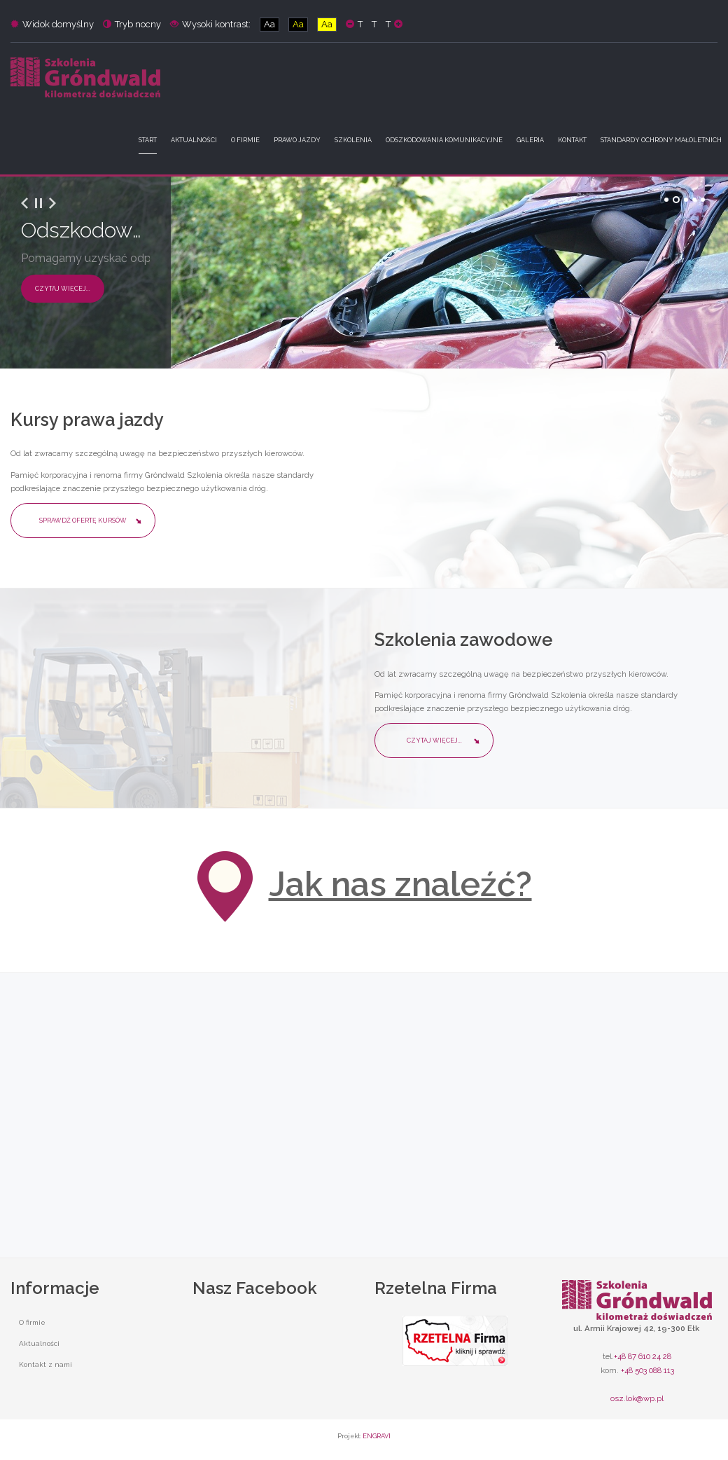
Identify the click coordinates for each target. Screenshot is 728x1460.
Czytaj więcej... (62, 288)
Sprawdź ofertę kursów (83, 520)
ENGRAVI (377, 1436)
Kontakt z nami (45, 1364)
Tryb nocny (132, 24)
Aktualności (39, 1343)
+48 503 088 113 (647, 1370)
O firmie (32, 1322)
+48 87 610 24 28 (642, 1356)
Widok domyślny (52, 24)
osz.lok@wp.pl (637, 1398)
